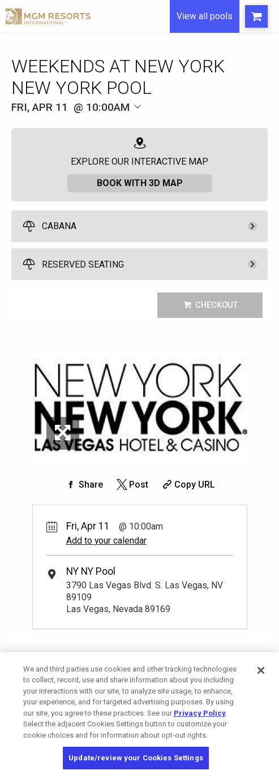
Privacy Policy (200, 713)
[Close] (260, 670)
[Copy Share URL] (188, 484)
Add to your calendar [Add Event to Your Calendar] (106, 540)
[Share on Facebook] (84, 484)
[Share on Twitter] (131, 484)
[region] (139, 715)
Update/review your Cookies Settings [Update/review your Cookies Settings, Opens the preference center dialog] (135, 758)
